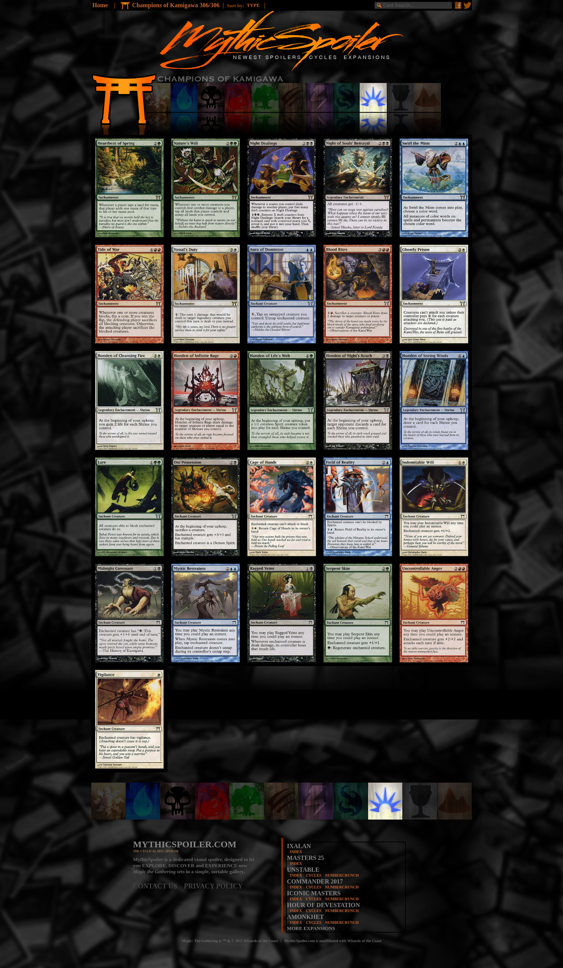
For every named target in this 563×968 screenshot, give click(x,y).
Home (100, 5)
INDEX (296, 852)
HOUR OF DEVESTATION (323, 905)
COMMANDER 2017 (315, 881)
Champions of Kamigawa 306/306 (176, 5)
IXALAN (299, 846)
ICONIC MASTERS (314, 893)
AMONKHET (305, 917)
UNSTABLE (303, 869)
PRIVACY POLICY (213, 886)
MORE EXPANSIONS (311, 928)
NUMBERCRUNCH (342, 875)
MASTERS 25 (305, 858)
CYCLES (313, 875)
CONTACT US (158, 886)
